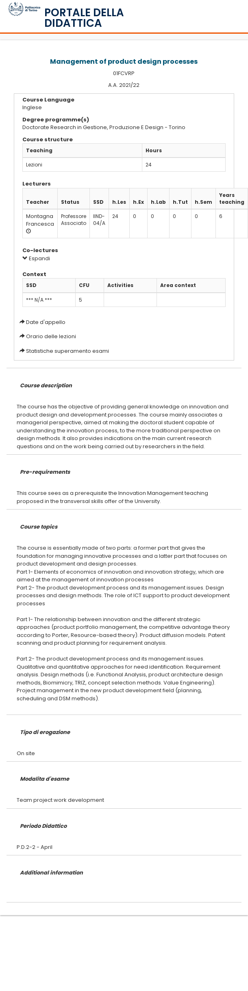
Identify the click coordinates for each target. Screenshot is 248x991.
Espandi (36, 258)
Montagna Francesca (40, 220)
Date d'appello (45, 322)
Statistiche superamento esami (67, 351)
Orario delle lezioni (51, 336)
